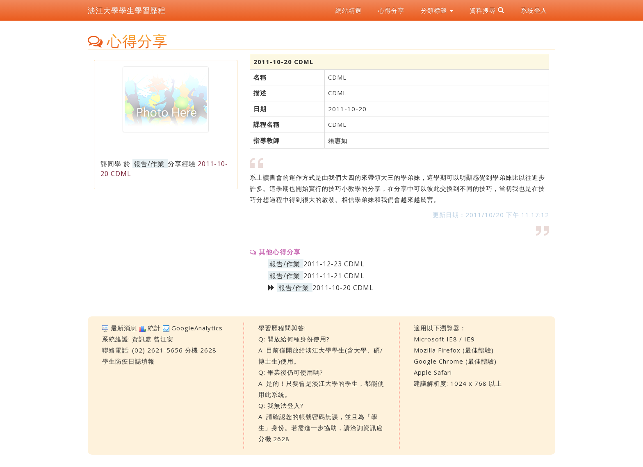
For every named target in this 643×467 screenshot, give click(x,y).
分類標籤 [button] (437, 10)
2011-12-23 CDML (334, 263)
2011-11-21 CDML (334, 275)
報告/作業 (149, 163)
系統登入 (534, 10)
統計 (154, 328)
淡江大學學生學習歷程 (127, 10)
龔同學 (110, 163)
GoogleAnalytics (197, 328)
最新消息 (124, 328)
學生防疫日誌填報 (128, 361)
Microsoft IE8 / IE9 (444, 339)
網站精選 (348, 10)
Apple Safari (433, 372)
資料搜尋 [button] (487, 10)
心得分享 (391, 10)
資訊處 (142, 339)
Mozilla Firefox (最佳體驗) (454, 350)
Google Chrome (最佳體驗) (455, 361)
